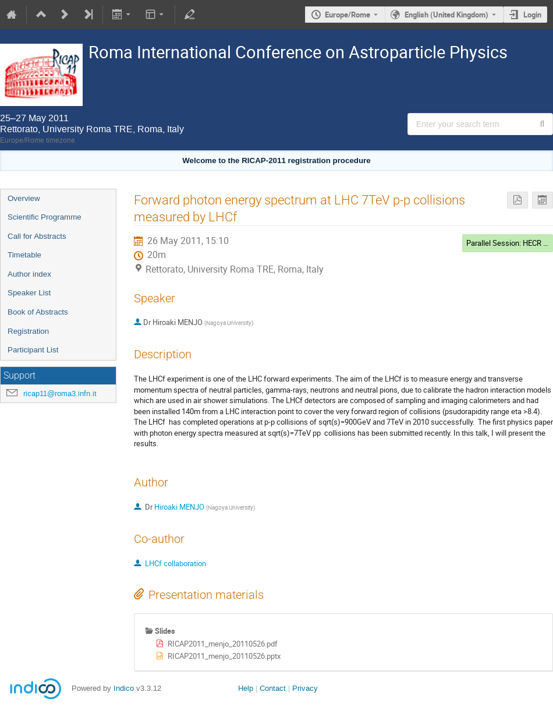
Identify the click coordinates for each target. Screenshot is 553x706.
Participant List (33, 349)
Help (245, 688)
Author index (29, 274)
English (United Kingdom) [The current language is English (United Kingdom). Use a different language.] (446, 14)
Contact (273, 688)
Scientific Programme (44, 217)
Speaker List (29, 292)
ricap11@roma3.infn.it (60, 393)
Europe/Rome (347, 14)
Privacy (305, 688)
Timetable (24, 254)
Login (532, 14)
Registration (28, 331)
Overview (24, 198)
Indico (124, 688)
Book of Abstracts (38, 312)
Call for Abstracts (37, 236)
